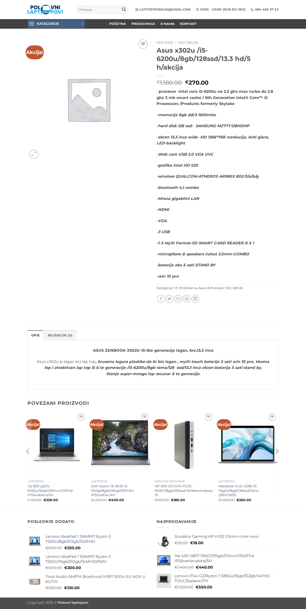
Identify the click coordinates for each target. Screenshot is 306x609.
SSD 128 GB (188, 42)
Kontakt (188, 24)
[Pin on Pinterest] (187, 299)
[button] (56, 24)
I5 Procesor (215, 288)
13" (176, 288)
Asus (202, 288)
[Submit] (124, 9)
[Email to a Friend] (178, 299)
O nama (167, 24)
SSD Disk (165, 42)
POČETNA (117, 24)
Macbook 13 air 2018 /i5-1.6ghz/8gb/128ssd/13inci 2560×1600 (239, 490)
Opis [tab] (35, 335)
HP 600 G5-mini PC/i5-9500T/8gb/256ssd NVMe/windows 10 (184, 490)
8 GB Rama (188, 288)
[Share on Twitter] (170, 299)
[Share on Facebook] (161, 299)
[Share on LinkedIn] (195, 299)
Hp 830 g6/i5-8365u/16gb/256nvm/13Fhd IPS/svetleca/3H (49, 490)
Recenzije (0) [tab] (60, 335)
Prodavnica (143, 24)
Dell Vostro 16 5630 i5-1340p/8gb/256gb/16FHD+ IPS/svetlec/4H (112, 490)
